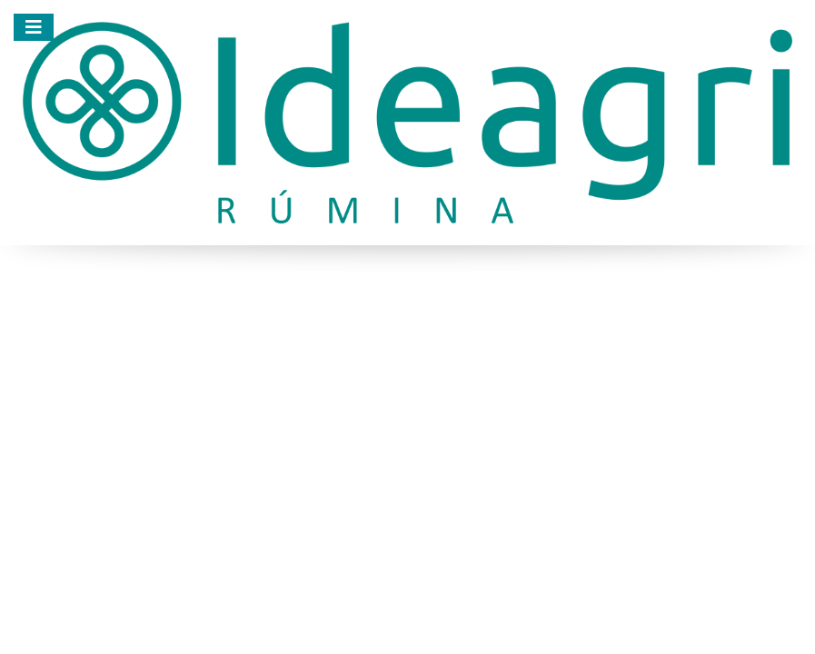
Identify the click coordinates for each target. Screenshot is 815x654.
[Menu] (34, 27)
